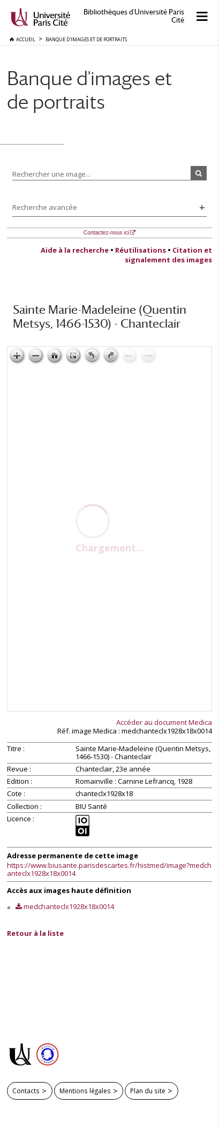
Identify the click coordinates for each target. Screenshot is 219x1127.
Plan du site (147, 1090)
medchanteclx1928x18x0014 (69, 906)
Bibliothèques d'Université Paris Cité (134, 16)
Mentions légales (85, 1090)
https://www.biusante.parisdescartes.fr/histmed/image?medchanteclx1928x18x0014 (109, 869)
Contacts (26, 1090)
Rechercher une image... (51, 174)
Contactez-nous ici (106, 233)
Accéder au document (164, 722)
